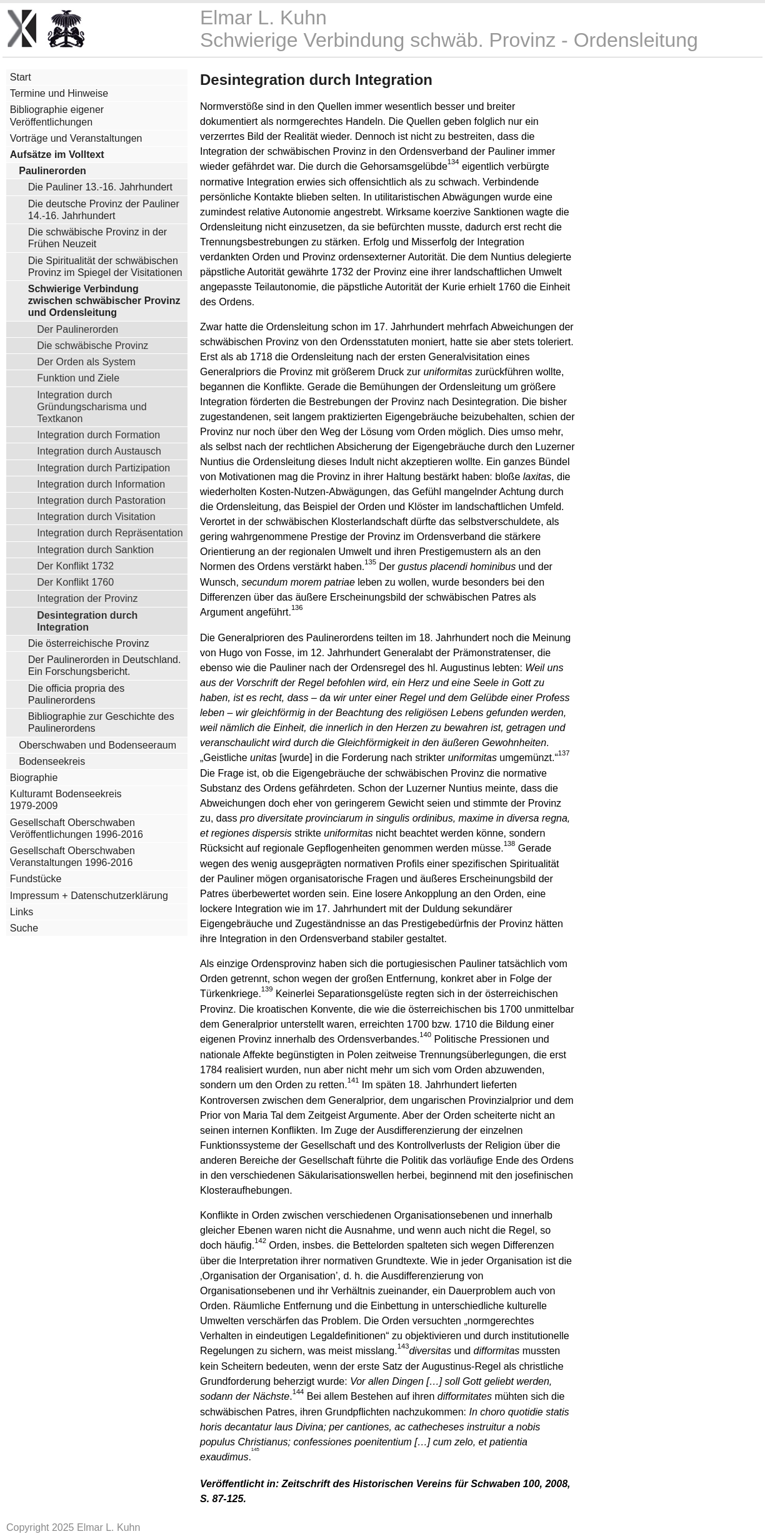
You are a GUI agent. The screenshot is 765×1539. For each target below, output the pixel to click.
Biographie (34, 777)
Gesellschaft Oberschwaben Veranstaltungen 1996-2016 (72, 856)
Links (21, 912)
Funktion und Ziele (78, 377)
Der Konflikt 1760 (75, 582)
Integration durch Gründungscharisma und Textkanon (91, 406)
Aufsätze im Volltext (57, 154)
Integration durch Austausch (99, 450)
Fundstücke (36, 878)
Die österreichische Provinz (88, 643)
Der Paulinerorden (77, 329)
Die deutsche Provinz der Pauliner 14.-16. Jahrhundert (103, 210)
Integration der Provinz (87, 598)
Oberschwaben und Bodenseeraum (97, 745)
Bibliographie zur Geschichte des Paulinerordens (101, 722)
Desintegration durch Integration (87, 620)
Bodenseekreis (52, 761)
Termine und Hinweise (59, 93)
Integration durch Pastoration (101, 500)
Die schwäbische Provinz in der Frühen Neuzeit (97, 238)
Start (20, 77)
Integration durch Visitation (96, 516)
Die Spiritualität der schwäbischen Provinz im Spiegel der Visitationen (105, 266)
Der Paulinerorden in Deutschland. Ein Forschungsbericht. (104, 665)
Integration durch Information (101, 483)
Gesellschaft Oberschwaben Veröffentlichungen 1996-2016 (76, 828)
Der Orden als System (86, 361)
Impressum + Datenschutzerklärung (89, 895)
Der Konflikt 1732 (75, 565)
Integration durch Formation (98, 434)
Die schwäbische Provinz (92, 345)
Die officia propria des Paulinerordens (76, 694)
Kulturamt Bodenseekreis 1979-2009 (66, 800)
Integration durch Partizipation (103, 467)
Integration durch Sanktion (95, 549)
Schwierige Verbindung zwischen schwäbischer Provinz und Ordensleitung (104, 300)
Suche (24, 928)
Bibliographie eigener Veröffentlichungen (57, 115)
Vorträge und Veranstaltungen (76, 138)
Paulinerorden (52, 170)
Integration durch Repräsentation (109, 532)
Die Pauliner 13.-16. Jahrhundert (100, 187)
